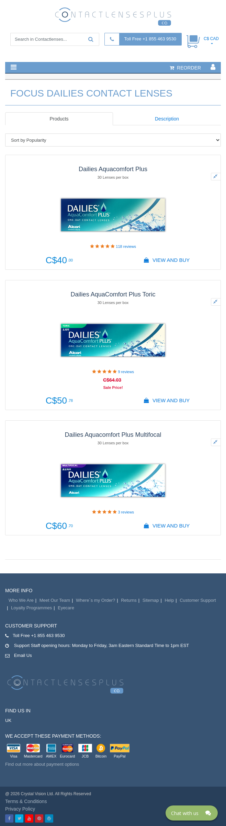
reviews (126, 246)
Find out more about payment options (42, 764)
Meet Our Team (54, 600)
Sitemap (151, 600)
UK (8, 720)
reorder (185, 68)
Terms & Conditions (26, 801)
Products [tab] (58, 119)
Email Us (23, 655)
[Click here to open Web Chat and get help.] (192, 813)
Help (169, 600)
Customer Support (198, 600)
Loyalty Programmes (31, 607)
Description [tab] (167, 119)
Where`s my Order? (95, 600)
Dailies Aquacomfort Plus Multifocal (113, 434)
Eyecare (66, 607)
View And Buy (167, 260)
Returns (129, 600)
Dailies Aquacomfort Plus (113, 169)
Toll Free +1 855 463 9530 (150, 38)
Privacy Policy (20, 809)
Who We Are (21, 600)
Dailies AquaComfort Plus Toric (113, 294)
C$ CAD (211, 38)
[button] (13, 67)
